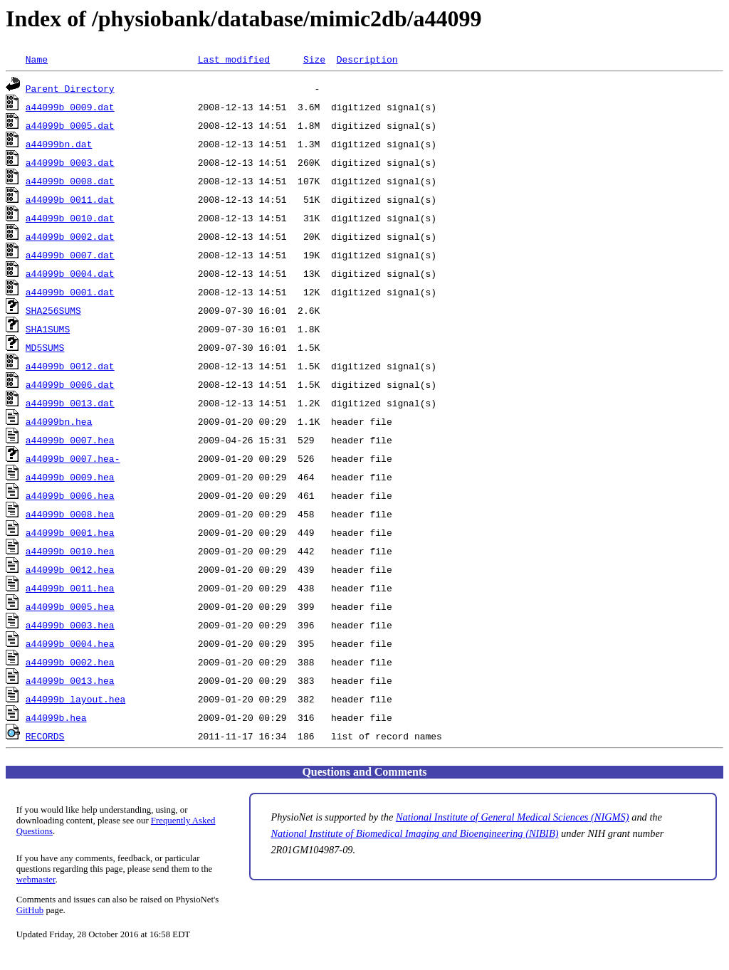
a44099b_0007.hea (70, 439)
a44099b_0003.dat (70, 162)
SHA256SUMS (53, 310)
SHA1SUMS (48, 328)
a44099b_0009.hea (70, 476)
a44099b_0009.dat (70, 106)
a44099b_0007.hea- (73, 458)
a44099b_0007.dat (70, 254)
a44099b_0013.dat (70, 402)
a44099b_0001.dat (70, 291)
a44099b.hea (56, 717)
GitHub (29, 910)
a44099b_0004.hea (70, 643)
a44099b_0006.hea (70, 495)
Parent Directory (70, 88)
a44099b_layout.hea (75, 698)
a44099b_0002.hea (70, 661)
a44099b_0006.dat (70, 384)
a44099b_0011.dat (70, 199)
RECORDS (45, 735)
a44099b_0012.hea (70, 569)
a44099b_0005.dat (70, 125)
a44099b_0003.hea (70, 624)
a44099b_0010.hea (70, 550)
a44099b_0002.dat (70, 236)
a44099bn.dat (59, 143)
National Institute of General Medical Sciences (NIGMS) (512, 817)
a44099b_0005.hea (70, 606)
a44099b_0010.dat (70, 217)
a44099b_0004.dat (70, 273)
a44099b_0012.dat (70, 365)
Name (37, 59)
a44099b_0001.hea (70, 532)
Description (367, 59)
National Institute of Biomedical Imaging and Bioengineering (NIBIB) (414, 833)
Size (314, 59)
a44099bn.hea (59, 421)
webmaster (36, 880)
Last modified (234, 59)
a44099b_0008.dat (70, 180)
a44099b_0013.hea (70, 680)
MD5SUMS (45, 347)
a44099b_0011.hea (70, 587)
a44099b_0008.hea (70, 513)
